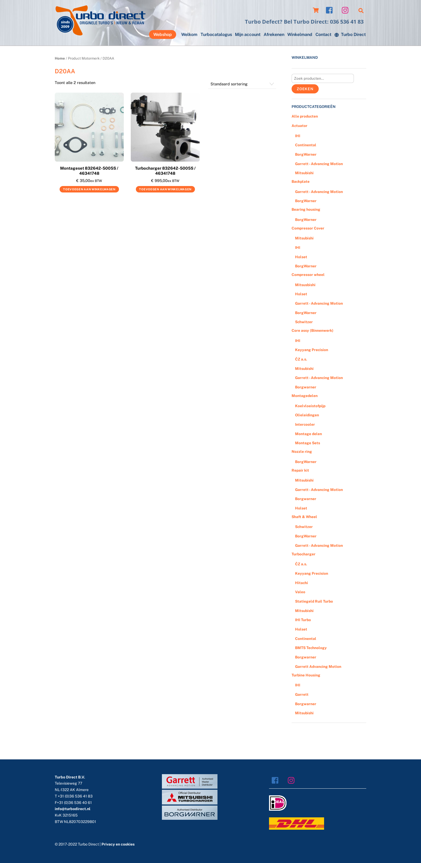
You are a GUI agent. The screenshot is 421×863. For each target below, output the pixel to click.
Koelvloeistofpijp (310, 406)
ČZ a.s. (301, 359)
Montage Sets (307, 443)
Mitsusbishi (305, 285)
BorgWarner (306, 154)
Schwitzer (304, 322)
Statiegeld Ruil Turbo (314, 601)
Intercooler (305, 424)
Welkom (189, 34)
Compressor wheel (308, 274)
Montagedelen (305, 396)
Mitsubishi (304, 173)
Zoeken (305, 89)
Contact (323, 34)
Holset (301, 257)
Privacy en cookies (118, 844)
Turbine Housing (306, 675)
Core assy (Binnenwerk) (312, 330)
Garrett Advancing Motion (318, 666)
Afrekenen (274, 34)
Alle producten (305, 116)
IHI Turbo (303, 620)
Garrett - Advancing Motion (319, 164)
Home (60, 58)
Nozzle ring (302, 451)
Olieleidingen (307, 415)
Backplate (301, 181)
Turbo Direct (350, 34)
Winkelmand (299, 34)
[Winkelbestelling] (242, 84)
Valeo (300, 592)
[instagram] (346, 10)
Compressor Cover (308, 228)
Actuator (299, 125)
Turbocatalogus (216, 34)
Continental (305, 145)
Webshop (162, 34)
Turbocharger (303, 554)
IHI (297, 136)
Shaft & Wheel (304, 517)
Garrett (302, 694)
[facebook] (330, 10)
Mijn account (247, 34)
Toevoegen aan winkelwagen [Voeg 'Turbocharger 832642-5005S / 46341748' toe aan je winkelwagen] (165, 189)
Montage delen (308, 434)
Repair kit (300, 470)
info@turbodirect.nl (72, 809)
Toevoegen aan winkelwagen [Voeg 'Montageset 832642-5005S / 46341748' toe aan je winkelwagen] (89, 189)
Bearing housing (306, 209)
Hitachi (301, 583)
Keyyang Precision (311, 350)
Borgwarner (305, 387)
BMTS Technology (311, 648)
